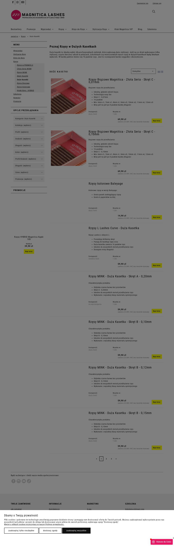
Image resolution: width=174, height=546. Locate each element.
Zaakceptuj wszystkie (76, 530)
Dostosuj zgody (50, 530)
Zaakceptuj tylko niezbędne (21, 530)
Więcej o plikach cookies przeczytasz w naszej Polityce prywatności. (34, 524)
